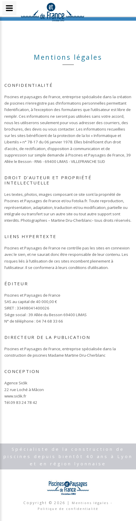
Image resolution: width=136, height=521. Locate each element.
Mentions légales (90, 503)
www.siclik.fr (15, 396)
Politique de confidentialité (68, 508)
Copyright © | (47, 502)
